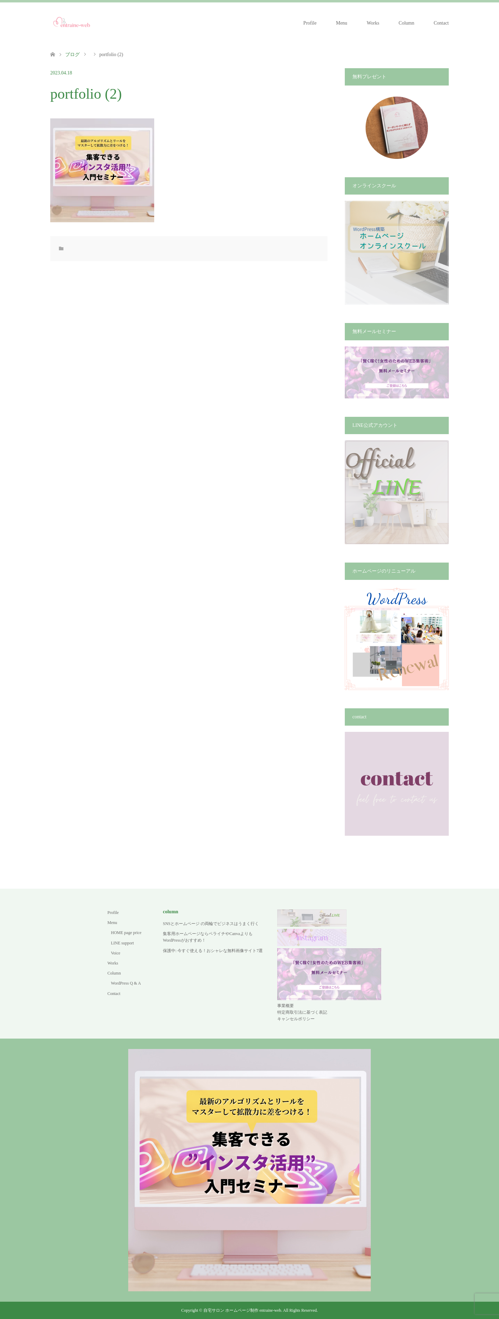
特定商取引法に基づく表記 (302, 1012)
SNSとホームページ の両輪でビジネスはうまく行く (211, 923)
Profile (309, 23)
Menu (341, 23)
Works (373, 23)
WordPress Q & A (126, 983)
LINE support (122, 943)
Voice (115, 953)
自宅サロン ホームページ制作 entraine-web (242, 1310)
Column (406, 23)
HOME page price (126, 932)
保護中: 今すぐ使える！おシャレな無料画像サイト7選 (213, 950)
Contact (441, 23)
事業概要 (285, 1005)
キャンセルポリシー (296, 1018)
